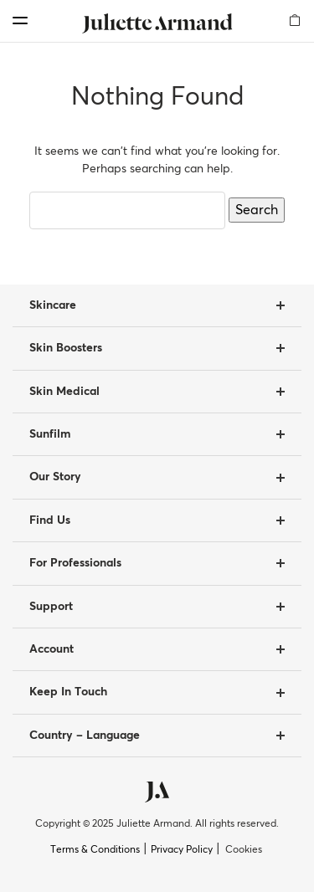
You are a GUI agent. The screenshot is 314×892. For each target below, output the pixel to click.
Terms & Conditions (95, 850)
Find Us (49, 520)
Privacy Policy (182, 850)
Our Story (55, 477)
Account (51, 649)
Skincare (52, 305)
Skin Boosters (65, 348)
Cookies (243, 850)
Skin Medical (64, 391)
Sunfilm (49, 434)
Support (51, 607)
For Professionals (75, 563)
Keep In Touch (68, 692)
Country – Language (84, 735)
